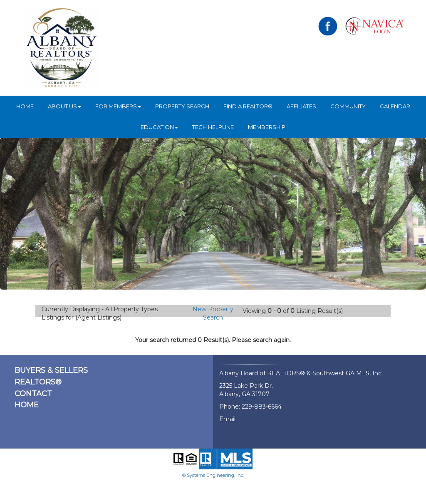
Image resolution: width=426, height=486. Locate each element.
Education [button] (159, 127)
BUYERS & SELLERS (51, 370)
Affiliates (301, 106)
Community (348, 106)
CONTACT (33, 393)
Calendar (395, 106)
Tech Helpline (213, 127)
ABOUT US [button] (64, 106)
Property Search (182, 106)
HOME (25, 106)
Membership (266, 127)
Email (227, 419)
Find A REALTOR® (247, 106)
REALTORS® (38, 382)
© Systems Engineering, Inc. (213, 475)
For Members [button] (118, 106)
